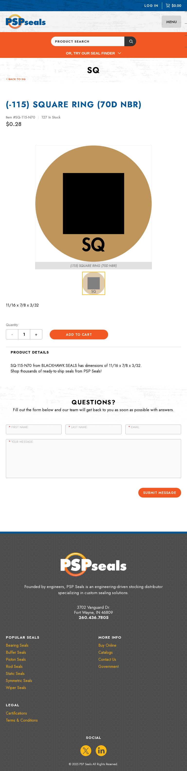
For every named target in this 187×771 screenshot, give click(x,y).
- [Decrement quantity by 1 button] (12, 334)
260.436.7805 (94, 617)
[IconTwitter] (85, 750)
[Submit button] (130, 41)
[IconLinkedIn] (101, 750)
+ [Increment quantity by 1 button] (36, 334)
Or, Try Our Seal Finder (93, 53)
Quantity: (12, 325)
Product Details (30, 352)
